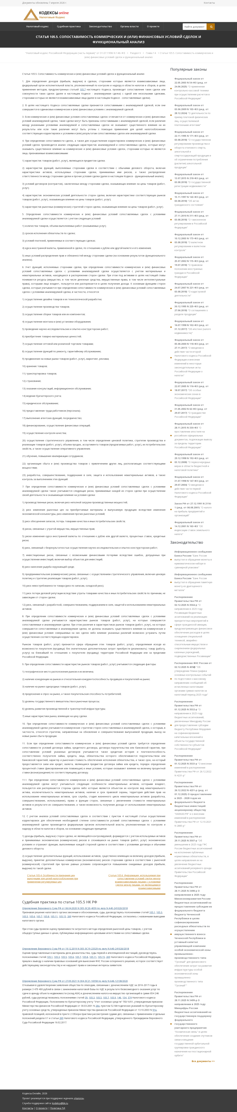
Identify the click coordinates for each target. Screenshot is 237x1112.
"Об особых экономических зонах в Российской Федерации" (191, 390)
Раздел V (136, 53)
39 (86, 997)
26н (98, 1005)
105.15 (62, 916)
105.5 (25, 916)
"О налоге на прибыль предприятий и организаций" (193, 509)
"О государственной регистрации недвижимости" (192, 180)
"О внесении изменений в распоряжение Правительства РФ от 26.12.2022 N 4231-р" (193, 765)
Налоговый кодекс (37, 26)
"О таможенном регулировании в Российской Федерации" (191, 219)
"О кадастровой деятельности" (191, 289)
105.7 (83, 89)
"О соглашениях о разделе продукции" (191, 308)
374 (130, 997)
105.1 (152, 912)
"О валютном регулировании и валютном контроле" (191, 242)
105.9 (113, 997)
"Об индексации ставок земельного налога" (192, 528)
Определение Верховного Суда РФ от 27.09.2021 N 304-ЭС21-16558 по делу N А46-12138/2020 (75, 981)
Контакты (209, 2)
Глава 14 (151, 53)
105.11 (54, 916)
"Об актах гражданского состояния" (191, 198)
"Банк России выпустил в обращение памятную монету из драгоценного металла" (193, 582)
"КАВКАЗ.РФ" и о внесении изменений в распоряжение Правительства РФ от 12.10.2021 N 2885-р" (192, 804)
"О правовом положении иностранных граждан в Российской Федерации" (191, 266)
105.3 (159, 912)
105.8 (46, 916)
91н (155, 1009)
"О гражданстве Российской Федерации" (190, 410)
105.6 (32, 916)
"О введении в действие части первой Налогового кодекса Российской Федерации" (192, 486)
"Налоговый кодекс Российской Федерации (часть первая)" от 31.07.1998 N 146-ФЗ (75, 53)
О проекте (153, 26)
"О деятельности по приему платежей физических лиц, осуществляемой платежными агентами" (192, 115)
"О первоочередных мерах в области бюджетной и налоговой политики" (192, 462)
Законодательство (100, 26)
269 (69, 916)
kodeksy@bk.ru (60, 1103)
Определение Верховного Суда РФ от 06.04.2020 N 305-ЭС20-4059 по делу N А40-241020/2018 (75, 908)
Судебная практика (69, 26)
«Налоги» (79, 1098)
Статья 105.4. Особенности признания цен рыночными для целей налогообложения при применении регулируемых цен (52, 878)
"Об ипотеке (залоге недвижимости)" (192, 327)
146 (119, 997)
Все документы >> (203, 1061)
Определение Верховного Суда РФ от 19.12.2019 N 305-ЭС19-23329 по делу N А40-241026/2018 (75, 948)
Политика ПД (57, 1108)
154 (124, 997)
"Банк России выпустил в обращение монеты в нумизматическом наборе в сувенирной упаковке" (193, 559)
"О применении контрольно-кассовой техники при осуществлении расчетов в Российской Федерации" (192, 88)
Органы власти (129, 26)
